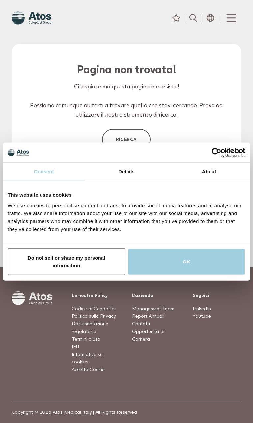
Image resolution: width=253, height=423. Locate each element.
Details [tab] (126, 171)
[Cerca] (193, 18)
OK (186, 261)
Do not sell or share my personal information (66, 261)
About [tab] (209, 171)
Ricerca (126, 139)
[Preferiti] (176, 18)
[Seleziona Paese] (210, 18)
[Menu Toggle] (230, 18)
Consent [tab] (44, 171)
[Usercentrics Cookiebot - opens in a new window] (216, 153)
